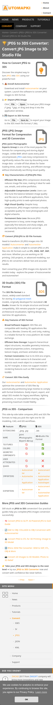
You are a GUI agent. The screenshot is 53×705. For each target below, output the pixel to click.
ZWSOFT (34, 676)
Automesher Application (36, 382)
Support (36, 26)
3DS (18, 75)
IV (16, 629)
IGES (17, 623)
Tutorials (44, 19)
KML (17, 647)
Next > (31, 579)
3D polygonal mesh (22, 298)
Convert (7, 26)
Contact (47, 12)
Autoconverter (32, 88)
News (15, 19)
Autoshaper (43, 482)
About (46, 8)
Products (28, 19)
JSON (17, 641)
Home (46, 2)
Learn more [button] (41, 692)
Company (21, 26)
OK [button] (26, 699)
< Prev (21, 579)
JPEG (9, 75)
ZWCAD (15, 676)
